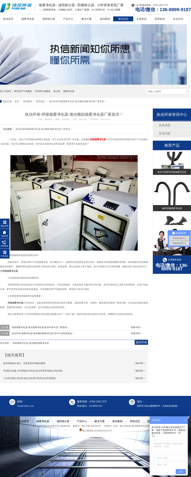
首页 (17, 101)
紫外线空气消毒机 (23, 91)
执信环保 (49, 119)
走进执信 (141, 19)
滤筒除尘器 (48, 19)
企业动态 (164, 125)
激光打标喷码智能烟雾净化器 (171, 172)
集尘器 (56, 91)
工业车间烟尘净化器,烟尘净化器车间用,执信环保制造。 (30, 378)
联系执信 (160, 19)
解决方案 (86, 19)
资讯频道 (28, 101)
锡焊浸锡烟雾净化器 (172, 208)
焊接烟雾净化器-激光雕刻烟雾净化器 (30, 343)
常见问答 (164, 133)
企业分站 (178, 19)
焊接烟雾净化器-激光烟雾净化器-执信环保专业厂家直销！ (40, 327)
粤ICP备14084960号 (91, 426)
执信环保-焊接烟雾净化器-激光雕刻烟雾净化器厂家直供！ (77, 101)
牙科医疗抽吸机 (42, 91)
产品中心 (68, 19)
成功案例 (105, 19)
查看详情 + (136, 327)
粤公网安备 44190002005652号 (95, 431)
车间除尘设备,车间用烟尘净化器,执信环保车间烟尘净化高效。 (34, 370)
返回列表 (141, 342)
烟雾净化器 (27, 19)
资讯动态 (123, 19)
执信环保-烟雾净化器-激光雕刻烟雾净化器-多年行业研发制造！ (43, 333)
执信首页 (24, 421)
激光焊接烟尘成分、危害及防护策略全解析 (24, 363)
